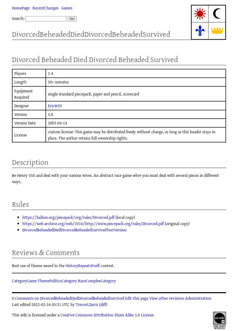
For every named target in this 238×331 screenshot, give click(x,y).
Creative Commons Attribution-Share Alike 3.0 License (106, 315)
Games (66, 8)
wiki (23, 315)
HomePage (21, 8)
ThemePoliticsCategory (57, 281)
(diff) (103, 304)
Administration (198, 298)
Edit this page (136, 298)
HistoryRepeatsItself (83, 265)
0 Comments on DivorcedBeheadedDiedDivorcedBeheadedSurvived (68, 298)
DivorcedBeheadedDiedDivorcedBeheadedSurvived (91, 34)
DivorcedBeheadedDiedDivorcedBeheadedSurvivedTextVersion (74, 230)
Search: (18, 18)
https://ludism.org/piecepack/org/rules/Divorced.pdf (68, 217)
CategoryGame (24, 281)
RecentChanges (46, 8)
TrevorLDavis (87, 304)
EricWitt (55, 106)
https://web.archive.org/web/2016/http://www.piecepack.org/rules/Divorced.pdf (93, 223)
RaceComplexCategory (97, 281)
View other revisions (166, 298)
